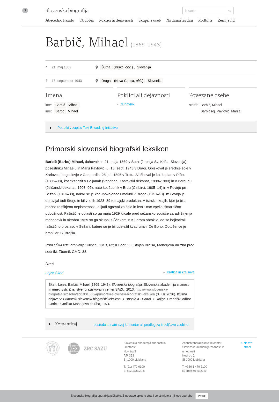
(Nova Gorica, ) (128, 81)
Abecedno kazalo (59, 20)
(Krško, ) (123, 67)
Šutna (106, 67)
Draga (106, 81)
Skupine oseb (150, 20)
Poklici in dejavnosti (116, 20)
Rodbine (205, 20)
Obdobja (87, 20)
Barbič (60, 105)
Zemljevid (226, 20)
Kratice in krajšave (180, 272)
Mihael (73, 105)
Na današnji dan (179, 20)
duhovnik (127, 104)
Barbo (59, 111)
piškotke (115, 395)
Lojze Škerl (54, 273)
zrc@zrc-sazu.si (196, 371)
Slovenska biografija (66, 11)
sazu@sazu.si (136, 371)
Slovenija (144, 67)
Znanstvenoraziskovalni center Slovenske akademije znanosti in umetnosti (203, 347)
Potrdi (202, 396)
